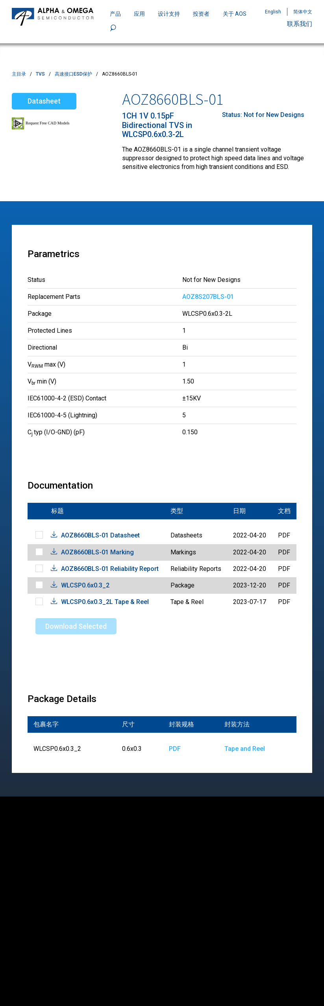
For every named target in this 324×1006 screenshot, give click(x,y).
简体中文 (302, 12)
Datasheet (44, 101)
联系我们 (299, 24)
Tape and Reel (244, 748)
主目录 (19, 74)
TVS (40, 74)
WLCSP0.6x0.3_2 (85, 585)
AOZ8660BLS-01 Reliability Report (110, 568)
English (273, 12)
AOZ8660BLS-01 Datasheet (100, 535)
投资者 (201, 14)
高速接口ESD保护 (73, 74)
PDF (175, 748)
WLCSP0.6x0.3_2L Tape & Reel (105, 602)
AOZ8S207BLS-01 (208, 296)
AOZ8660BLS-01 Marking (97, 552)
